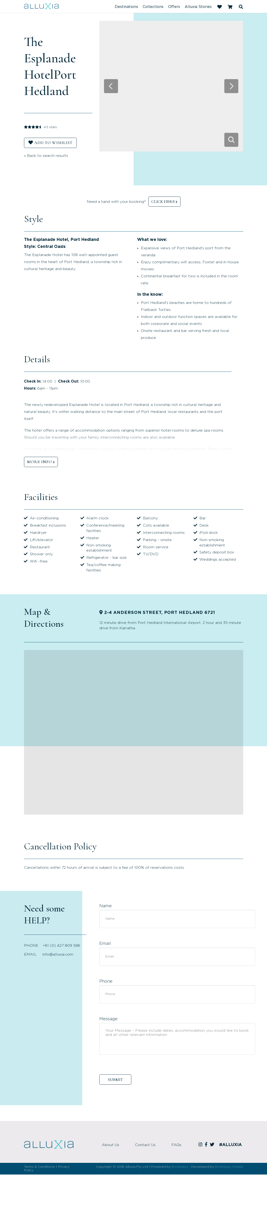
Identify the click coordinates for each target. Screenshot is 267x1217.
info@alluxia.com (57, 954)
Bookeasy (180, 1166)
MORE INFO (39, 461)
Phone (105, 981)
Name (105, 906)
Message (108, 1019)
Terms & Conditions (39, 1166)
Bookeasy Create (229, 1166)
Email (105, 944)
